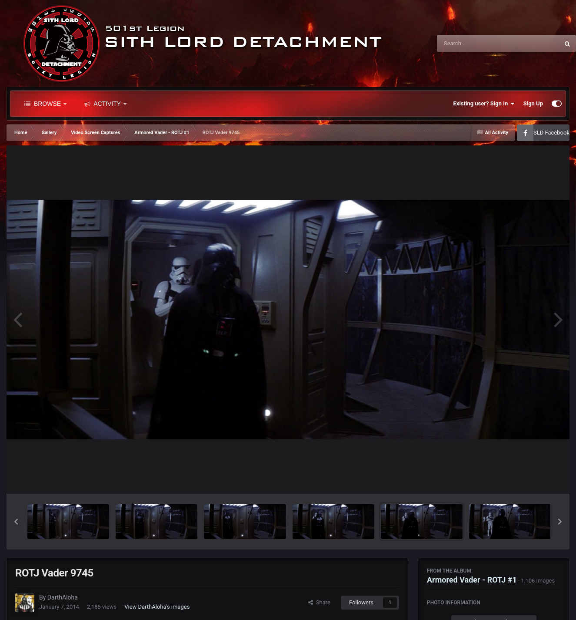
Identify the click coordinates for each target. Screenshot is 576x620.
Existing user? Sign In (484, 104)
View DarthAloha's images (157, 606)
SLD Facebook (551, 132)
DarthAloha (62, 597)
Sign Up (533, 103)
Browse (45, 104)
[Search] (476, 43)
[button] (16, 521)
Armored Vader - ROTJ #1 (472, 579)
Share (319, 602)
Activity (105, 104)
